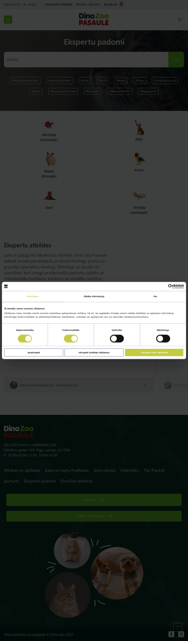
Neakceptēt (34, 352)
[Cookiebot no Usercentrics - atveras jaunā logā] (162, 286)
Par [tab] (155, 296)
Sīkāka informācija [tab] (94, 296)
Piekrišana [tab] (32, 296)
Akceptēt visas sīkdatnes (154, 352)
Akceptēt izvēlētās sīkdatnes (94, 352)
